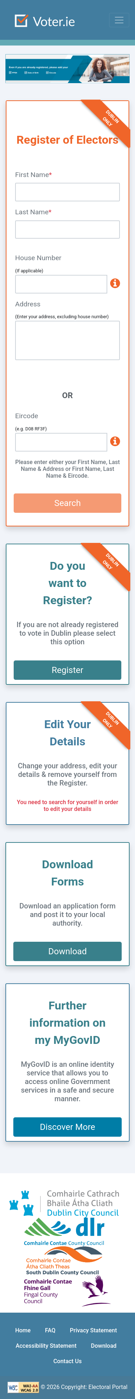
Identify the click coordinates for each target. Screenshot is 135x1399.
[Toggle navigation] (119, 20)
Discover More (67, 1127)
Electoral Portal (108, 1387)
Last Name (32, 212)
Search (67, 503)
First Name (32, 175)
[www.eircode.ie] (113, 442)
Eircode (26, 416)
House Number (38, 258)
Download (67, 951)
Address (27, 304)
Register (68, 670)
